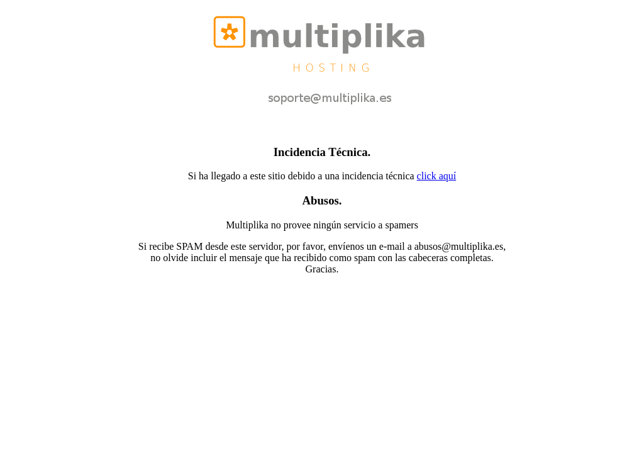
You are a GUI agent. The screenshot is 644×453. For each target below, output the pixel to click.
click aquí (437, 176)
